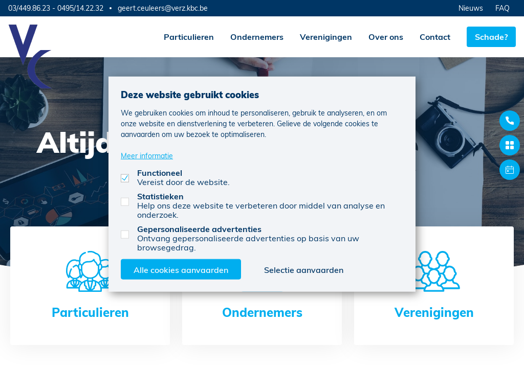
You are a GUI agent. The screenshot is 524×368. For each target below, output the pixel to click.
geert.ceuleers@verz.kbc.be (163, 8)
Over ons (385, 36)
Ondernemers (256, 36)
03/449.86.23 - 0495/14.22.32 (55, 8)
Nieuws (470, 8)
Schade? (491, 36)
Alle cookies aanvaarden (181, 269)
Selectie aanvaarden (303, 269)
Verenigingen (326, 36)
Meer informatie (147, 155)
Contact (435, 36)
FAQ (502, 8)
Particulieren (189, 36)
